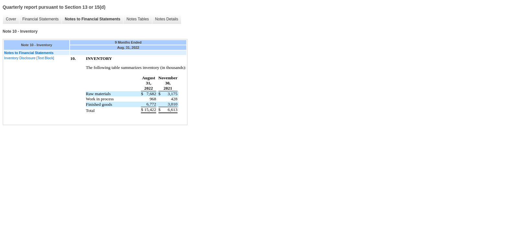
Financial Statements (40, 19)
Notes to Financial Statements (92, 19)
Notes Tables (137, 19)
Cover (11, 19)
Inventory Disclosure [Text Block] (29, 58)
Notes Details (166, 19)
